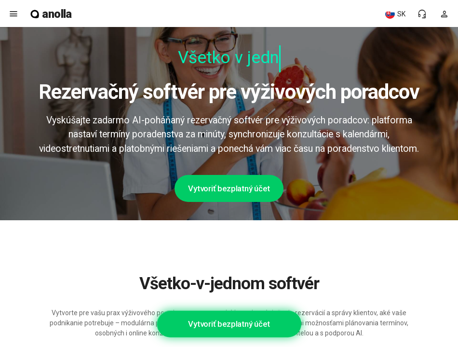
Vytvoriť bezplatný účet (228, 188)
